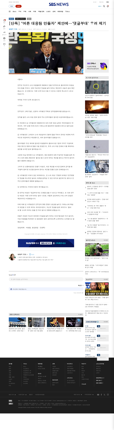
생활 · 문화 (11, 377)
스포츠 (48, 11)
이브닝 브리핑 (41, 368)
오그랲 (86, 326)
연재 (53, 363)
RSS (82, 377)
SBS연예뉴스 (100, 377)
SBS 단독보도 (20, 19)
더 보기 (79, 314)
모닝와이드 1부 (27, 371)
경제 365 (54, 373)
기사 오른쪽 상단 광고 (96, 43)
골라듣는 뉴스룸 (42, 376)
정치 (19, 11)
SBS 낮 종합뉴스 (42, 383)
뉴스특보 (25, 383)
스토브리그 (70, 373)
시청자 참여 (22, 395)
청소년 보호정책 (86, 405)
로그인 (94, 2)
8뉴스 (14, 11)
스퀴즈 (97, 373)
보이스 (39, 378)
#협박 (99, 6)
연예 (54, 11)
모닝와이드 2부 (27, 373)
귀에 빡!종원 (70, 368)
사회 (29, 11)
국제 (34, 11)
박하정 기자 (22, 254)
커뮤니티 (98, 371)
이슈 (10, 385)
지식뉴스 (98, 366)
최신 (10, 366)
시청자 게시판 (85, 379)
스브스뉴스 (70, 377)
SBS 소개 (12, 395)
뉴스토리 (25, 381)
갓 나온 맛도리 (71, 380)
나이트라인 (26, 379)
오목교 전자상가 (71, 383)
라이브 (83, 371)
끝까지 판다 (55, 383)
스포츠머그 (70, 366)
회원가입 (101, 2)
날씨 (82, 366)
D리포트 (54, 375)
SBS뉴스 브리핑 (42, 380)
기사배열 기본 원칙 (77, 405)
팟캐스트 (98, 368)
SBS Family (78, 395)
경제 (24, 11)
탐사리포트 (55, 379)
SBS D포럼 (99, 383)
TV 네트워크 (12, 383)
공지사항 (83, 384)
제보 (82, 368)
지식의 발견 (88, 335)
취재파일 (60, 11)
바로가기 (83, 363)
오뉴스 (25, 377)
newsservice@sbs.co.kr (60, 403)
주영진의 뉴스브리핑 (28, 375)
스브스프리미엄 (100, 363)
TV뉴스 (67, 11)
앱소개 (83, 375)
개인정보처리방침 (39, 394)
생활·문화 (41, 11)
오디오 (39, 373)
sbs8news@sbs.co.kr (61, 400)
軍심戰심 (40, 366)
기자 (82, 373)
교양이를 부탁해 (71, 371)
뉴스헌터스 (26, 368)
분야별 (10, 363)
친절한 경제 (55, 371)
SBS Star (99, 380)
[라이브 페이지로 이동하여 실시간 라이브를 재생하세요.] (18, 6)
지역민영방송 (89, 395)
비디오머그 (70, 363)
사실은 (54, 366)
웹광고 (31, 394)
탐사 (53, 385)
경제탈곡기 (87, 355)
